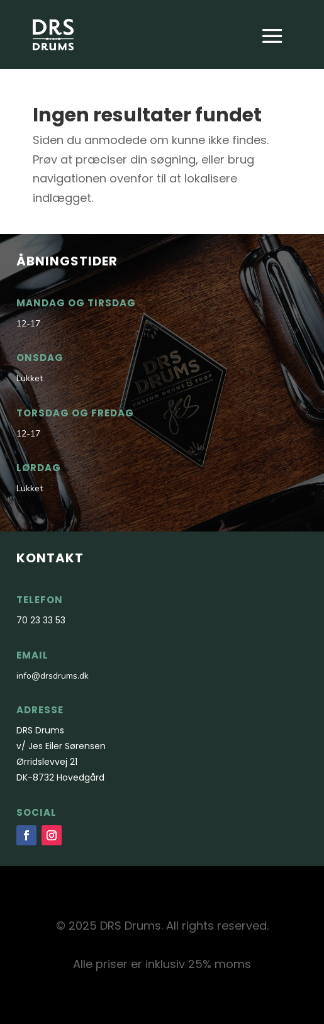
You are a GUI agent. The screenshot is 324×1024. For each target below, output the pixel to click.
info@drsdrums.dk (52, 676)
